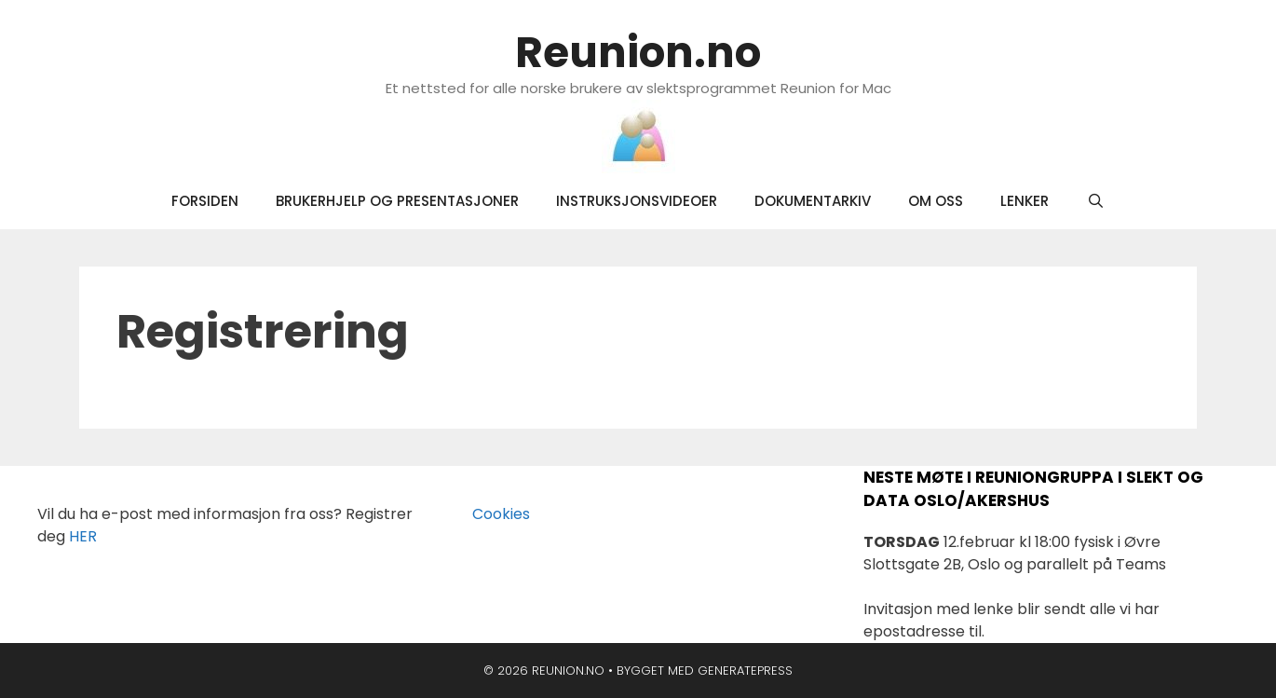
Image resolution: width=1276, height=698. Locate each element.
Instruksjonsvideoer (636, 201)
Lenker (1024, 201)
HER (83, 536)
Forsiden (204, 201)
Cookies (490, 514)
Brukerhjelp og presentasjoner (397, 201)
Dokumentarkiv (812, 201)
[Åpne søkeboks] (1094, 201)
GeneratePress (745, 670)
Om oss (935, 201)
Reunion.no (638, 52)
